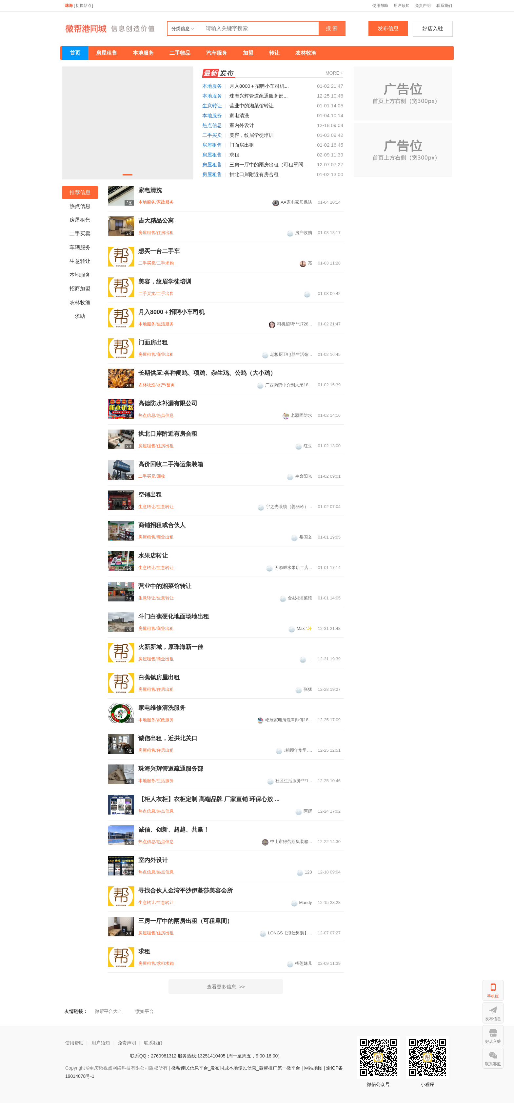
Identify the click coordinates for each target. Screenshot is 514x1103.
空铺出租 (150, 494)
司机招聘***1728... (290, 324)
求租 (234, 154)
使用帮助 (380, 5)
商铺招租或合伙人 (162, 525)
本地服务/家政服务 (156, 202)
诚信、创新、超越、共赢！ (173, 829)
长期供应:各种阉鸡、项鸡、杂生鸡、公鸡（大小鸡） (207, 373)
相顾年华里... (294, 750)
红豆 (303, 445)
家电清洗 (239, 115)
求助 (80, 316)
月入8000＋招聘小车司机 (171, 312)
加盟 (248, 53)
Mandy (301, 902)
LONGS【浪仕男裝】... (286, 932)
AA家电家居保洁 (292, 202)
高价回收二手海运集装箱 (170, 464)
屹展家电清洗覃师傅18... (284, 719)
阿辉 (303, 811)
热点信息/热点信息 (156, 415)
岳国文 (301, 537)
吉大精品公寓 (156, 220)
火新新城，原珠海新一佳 (170, 647)
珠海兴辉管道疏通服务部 (170, 768)
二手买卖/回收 (151, 476)
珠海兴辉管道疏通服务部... (258, 96)
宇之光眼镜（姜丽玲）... (285, 506)
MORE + (334, 73)
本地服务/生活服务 (156, 324)
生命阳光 (299, 476)
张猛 (303, 689)
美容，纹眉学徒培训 (251, 135)
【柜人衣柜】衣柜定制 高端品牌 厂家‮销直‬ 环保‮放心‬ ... (209, 799)
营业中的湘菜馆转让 (251, 105)
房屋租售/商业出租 (156, 354)
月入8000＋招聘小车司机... (259, 86)
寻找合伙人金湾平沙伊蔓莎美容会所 (185, 890)
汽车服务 (216, 53)
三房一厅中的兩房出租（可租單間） (185, 921)
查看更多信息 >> (226, 986)
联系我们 (444, 5)
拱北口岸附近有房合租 (254, 174)
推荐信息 (79, 192)
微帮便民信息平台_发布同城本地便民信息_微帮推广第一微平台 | (236, 1068)
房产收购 (299, 232)
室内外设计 (241, 125)
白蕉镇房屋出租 (159, 677)
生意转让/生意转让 (156, 506)
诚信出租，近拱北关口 (167, 738)
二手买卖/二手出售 (156, 293)
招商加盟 (79, 288)
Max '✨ (300, 628)
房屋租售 (106, 53)
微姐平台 (144, 1011)
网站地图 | (314, 1068)
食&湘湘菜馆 (296, 598)
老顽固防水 (297, 415)
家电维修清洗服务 (162, 708)
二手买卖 (212, 135)
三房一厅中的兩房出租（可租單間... (268, 164)
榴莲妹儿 (299, 963)
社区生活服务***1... (289, 780)
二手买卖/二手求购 (156, 263)
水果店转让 (153, 555)
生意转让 (212, 105)
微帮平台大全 (108, 1011)
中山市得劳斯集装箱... (287, 841)
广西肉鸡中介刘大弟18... (284, 384)
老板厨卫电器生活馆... (287, 354)
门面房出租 (241, 145)
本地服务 (143, 53)
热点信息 (212, 125)
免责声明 (423, 5)
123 (304, 872)
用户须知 (401, 5)
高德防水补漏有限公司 (167, 403)
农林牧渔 (305, 53)
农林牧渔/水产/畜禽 (156, 384)
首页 (75, 53)
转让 (274, 53)
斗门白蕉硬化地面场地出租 (173, 616)
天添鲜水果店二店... (289, 567)
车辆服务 (79, 247)
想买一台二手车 (159, 251)
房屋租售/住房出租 (156, 232)
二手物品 (179, 53)
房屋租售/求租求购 (156, 963)
